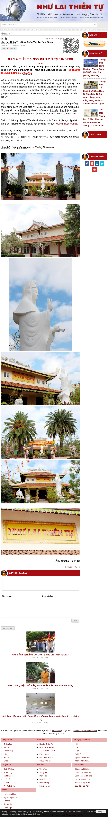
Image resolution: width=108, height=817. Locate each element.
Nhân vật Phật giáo (82, 761)
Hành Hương (44, 783)
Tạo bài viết (7, 628)
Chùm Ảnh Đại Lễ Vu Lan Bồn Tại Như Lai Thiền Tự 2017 (40, 654)
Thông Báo (8, 744)
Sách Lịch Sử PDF (82, 786)
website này (57, 730)
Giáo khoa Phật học (82, 769)
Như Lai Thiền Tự (8, 49)
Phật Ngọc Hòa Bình (47, 758)
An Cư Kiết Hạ (9, 786)
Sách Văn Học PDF (82, 783)
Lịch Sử (42, 779)
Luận (77, 751)
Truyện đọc (8, 804)
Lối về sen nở (45, 786)
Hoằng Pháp (8, 751)
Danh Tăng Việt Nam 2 (83, 776)
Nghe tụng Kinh (10, 794)
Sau (57, 39)
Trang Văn (43, 769)
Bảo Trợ (7, 758)
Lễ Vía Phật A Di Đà (47, 747)
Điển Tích (43, 776)
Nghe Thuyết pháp (11, 797)
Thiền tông (8, 773)
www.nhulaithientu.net (67, 124)
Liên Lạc (7, 754)
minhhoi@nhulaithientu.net (85, 730)
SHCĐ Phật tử (45, 761)
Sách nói (7, 801)
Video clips (8, 808)
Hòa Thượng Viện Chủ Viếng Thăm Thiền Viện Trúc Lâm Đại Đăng (40, 685)
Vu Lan (6, 783)
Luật (76, 747)
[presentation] (23, 610)
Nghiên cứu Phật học (83, 758)
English (6, 761)
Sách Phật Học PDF (82, 779)
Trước (51, 39)
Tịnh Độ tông (9, 769)
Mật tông (7, 776)
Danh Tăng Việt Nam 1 (83, 773)
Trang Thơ (43, 773)
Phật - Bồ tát (44, 754)
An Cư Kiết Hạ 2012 (47, 751)
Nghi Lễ (78, 754)
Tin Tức (7, 747)
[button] (103, 25)
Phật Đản (7, 779)
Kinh (76, 744)
